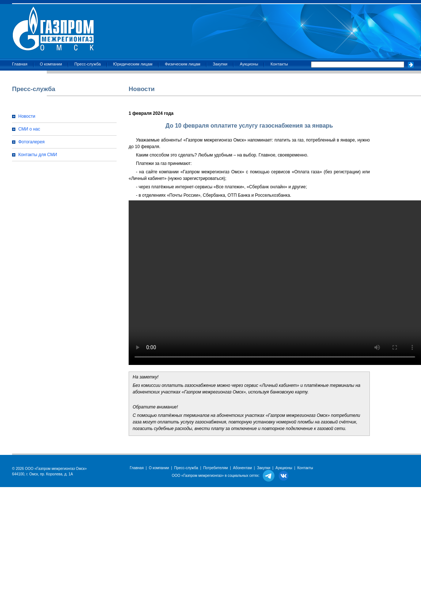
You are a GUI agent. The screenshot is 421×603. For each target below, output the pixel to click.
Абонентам (242, 468)
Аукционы (249, 64)
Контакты (279, 64)
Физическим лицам (182, 64)
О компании (51, 64)
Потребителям (215, 468)
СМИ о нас (29, 129)
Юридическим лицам (132, 64)
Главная (19, 64)
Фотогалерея (31, 141)
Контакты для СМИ (37, 154)
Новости (26, 116)
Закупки (220, 64)
